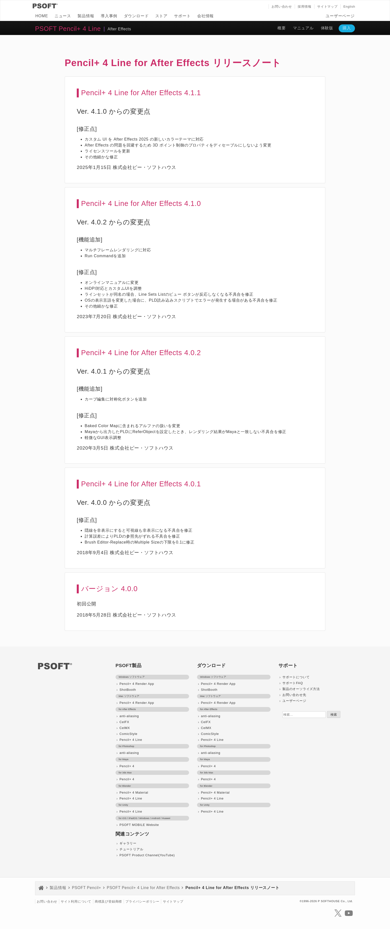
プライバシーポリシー (142, 901)
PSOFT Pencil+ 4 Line (68, 28)
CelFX (124, 722)
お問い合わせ (282, 6)
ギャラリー (127, 843)
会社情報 (205, 16)
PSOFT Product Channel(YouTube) (147, 855)
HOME (41, 16)
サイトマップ (327, 6)
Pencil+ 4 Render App (136, 684)
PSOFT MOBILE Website (139, 825)
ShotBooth (127, 690)
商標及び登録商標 (108, 901)
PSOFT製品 (128, 665)
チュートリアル (131, 849)
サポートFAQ (292, 683)
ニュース (63, 16)
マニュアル (303, 28)
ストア (161, 16)
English (349, 6)
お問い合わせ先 (294, 695)
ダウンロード (136, 16)
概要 (281, 28)
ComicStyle (128, 734)
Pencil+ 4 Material (133, 792)
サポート (182, 16)
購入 (347, 28)
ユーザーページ (340, 16)
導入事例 (109, 16)
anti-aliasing (129, 716)
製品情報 (86, 16)
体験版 (327, 28)
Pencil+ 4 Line (130, 740)
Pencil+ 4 (126, 766)
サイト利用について (76, 901)
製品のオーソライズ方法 (301, 689)
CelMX (124, 728)
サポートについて (296, 677)
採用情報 (304, 6)
